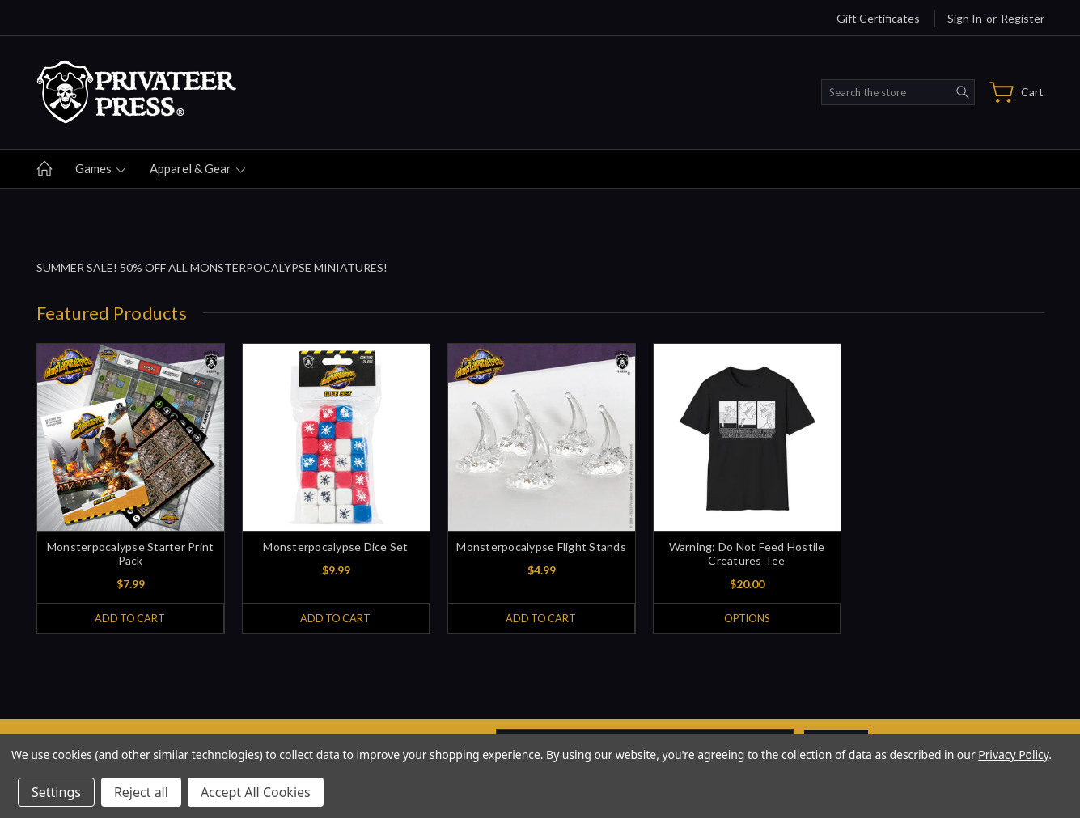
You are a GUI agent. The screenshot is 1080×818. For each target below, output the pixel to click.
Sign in (964, 18)
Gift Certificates (878, 18)
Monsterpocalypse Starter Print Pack (130, 553)
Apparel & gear (197, 168)
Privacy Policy (1013, 754)
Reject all (141, 792)
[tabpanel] (130, 488)
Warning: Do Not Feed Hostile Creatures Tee (747, 553)
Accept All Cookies (256, 792)
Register (1022, 18)
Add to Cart (130, 618)
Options (746, 618)
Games (100, 168)
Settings (56, 792)
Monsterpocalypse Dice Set (335, 546)
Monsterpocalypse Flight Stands (541, 546)
